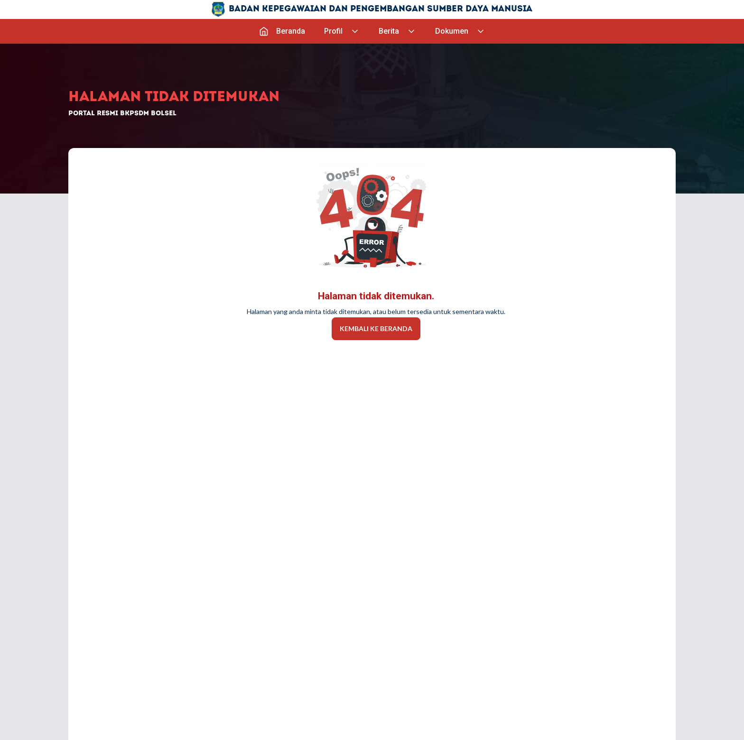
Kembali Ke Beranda (376, 328)
